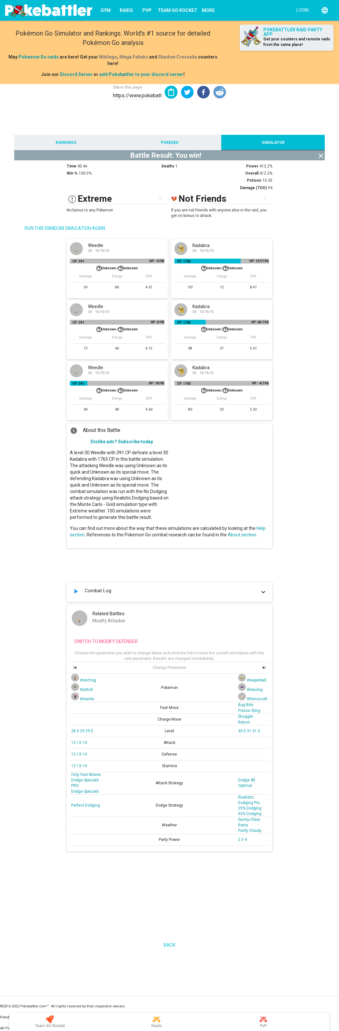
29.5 (89, 731)
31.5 (256, 731)
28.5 (75, 731)
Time (71, 166)
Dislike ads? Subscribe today (122, 441)
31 (249, 731)
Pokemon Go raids (38, 56)
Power (252, 166)
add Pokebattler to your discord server (141, 74)
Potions (254, 180)
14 (84, 742)
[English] (325, 10)
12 (74, 742)
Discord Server (76, 74)
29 (82, 731)
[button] (187, 92)
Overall (251, 173)
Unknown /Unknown (117, 268)
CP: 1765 (184, 261)
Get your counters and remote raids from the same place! (296, 42)
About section (242, 534)
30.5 (242, 731)
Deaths (167, 166)
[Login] (301, 10)
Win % (72, 173)
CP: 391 (78, 261)
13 (79, 742)
